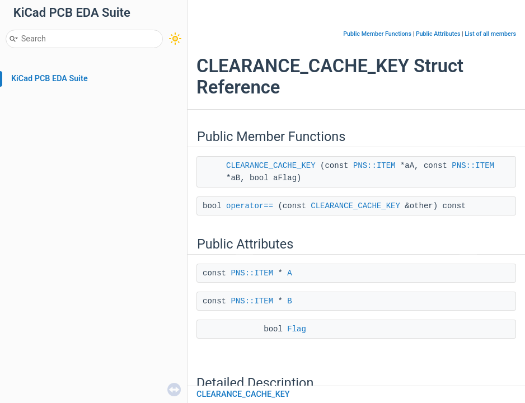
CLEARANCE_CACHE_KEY (271, 165)
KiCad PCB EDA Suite (49, 78)
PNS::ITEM (374, 165)
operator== (249, 206)
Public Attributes (438, 34)
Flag (296, 329)
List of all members (490, 34)
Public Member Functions (377, 34)
